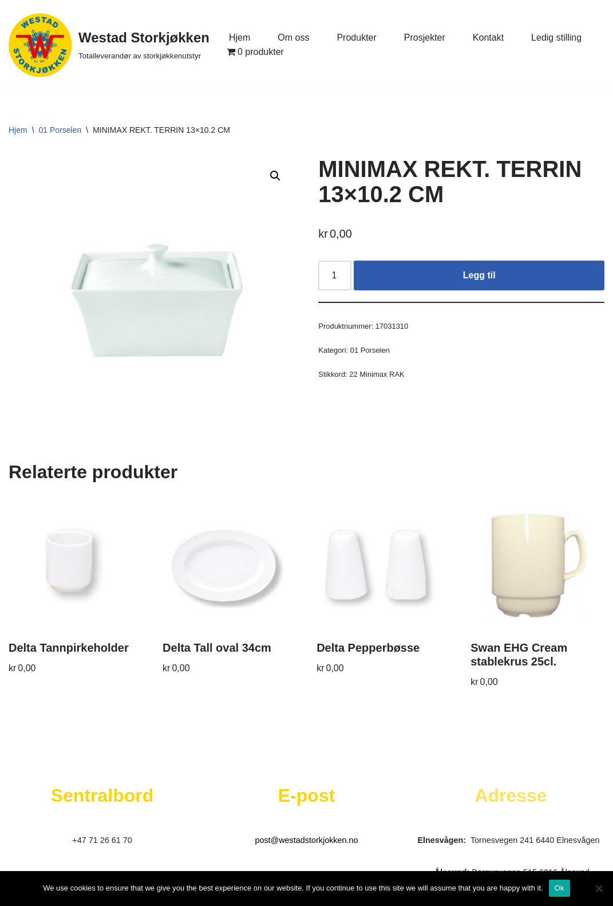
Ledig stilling (556, 37)
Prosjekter (424, 37)
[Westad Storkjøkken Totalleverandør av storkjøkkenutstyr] (109, 44)
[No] (598, 888)
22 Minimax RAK (376, 374)
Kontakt (488, 37)
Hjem (239, 37)
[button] (275, 176)
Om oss (293, 37)
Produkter (356, 37)
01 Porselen (60, 130)
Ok (559, 888)
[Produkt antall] (334, 275)
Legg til (479, 275)
